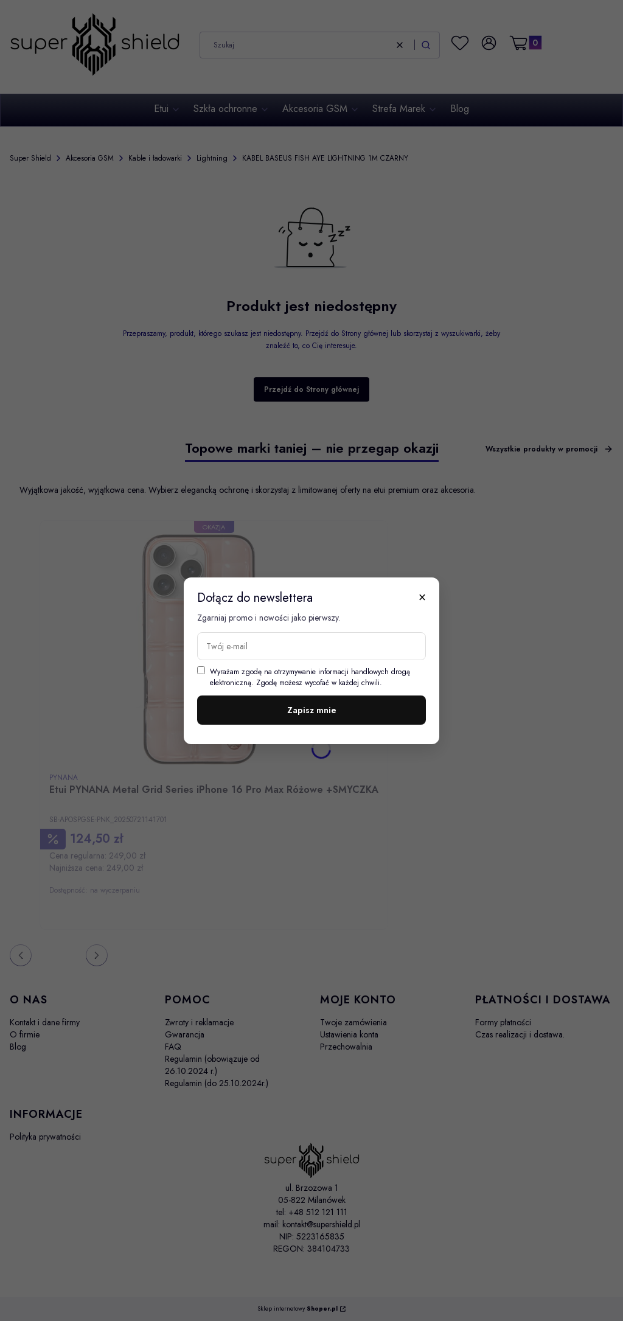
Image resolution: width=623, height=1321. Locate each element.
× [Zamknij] (422, 597)
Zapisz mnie (311, 710)
